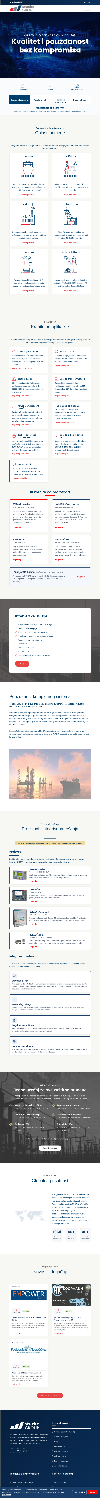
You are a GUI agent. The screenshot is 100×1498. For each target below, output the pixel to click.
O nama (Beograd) (61, 1436)
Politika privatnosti (61, 1451)
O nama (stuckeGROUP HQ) (65, 1431)
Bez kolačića (79, 1492)
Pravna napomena (61, 1461)
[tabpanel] (50, 45)
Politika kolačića (60, 1456)
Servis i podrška (60, 1482)
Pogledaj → (18, 527)
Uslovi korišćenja (60, 1465)
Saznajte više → (29, 195)
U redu (93, 1492)
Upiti (22, 664)
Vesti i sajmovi (59, 1446)
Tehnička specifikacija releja (22, 1482)
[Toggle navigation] (87, 8)
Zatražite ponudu (50, 1148)
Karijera (57, 1441)
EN (89, 2)
